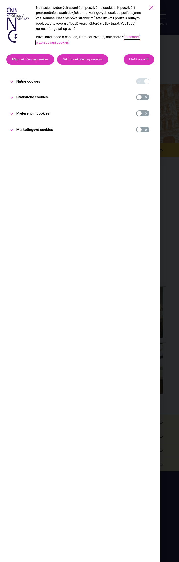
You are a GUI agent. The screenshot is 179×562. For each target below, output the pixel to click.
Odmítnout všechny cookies (83, 59)
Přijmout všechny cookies (30, 59)
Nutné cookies (28, 81)
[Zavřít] (151, 8)
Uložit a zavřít (139, 59)
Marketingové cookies (34, 129)
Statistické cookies (32, 97)
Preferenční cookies (33, 113)
